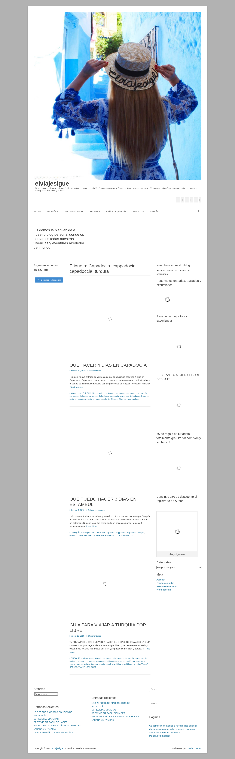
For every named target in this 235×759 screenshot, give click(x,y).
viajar (138, 664)
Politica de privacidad (116, 211)
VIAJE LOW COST (125, 535)
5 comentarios (95, 371)
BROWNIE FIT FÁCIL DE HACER (50, 722)
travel (108, 664)
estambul (73, 535)
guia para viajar (83, 664)
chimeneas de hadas (79, 396)
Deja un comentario (96, 510)
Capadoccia (76, 393)
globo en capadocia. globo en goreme (86, 399)
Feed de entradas (165, 583)
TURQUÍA (87, 393)
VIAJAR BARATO (108, 535)
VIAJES (37, 211)
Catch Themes (194, 748)
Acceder (160, 579)
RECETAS (95, 211)
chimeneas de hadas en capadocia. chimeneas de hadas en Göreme (118, 396)
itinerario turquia (98, 664)
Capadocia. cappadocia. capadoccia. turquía (127, 393)
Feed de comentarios (167, 586)
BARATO (101, 532)
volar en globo (133, 399)
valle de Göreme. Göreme (114, 399)
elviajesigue (52, 183)
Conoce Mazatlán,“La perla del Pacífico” (54, 732)
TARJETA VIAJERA (73, 211)
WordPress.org (163, 589)
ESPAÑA (154, 211)
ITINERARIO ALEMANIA (89, 535)
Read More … (76, 387)
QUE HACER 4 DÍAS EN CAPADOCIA (108, 365)
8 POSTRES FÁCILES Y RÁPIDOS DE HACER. (58, 725)
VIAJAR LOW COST (87, 667)
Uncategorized (98, 393)
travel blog (116, 664)
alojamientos (88, 658)
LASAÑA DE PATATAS (45, 729)
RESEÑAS (52, 211)
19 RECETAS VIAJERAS (46, 719)
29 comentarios (94, 636)
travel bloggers (128, 664)
